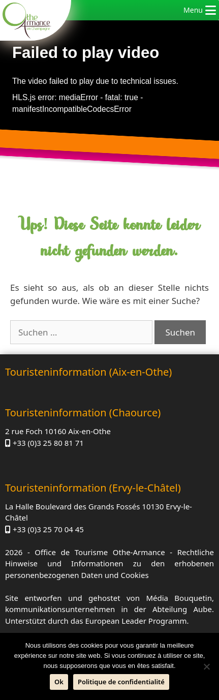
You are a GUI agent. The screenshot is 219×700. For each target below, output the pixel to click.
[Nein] (206, 666)
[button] (193, 10)
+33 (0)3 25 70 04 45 (48, 529)
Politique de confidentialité (121, 681)
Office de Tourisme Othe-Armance (100, 552)
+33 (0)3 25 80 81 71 (48, 443)
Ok (59, 681)
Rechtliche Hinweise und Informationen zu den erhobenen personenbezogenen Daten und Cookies (109, 563)
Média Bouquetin (179, 598)
